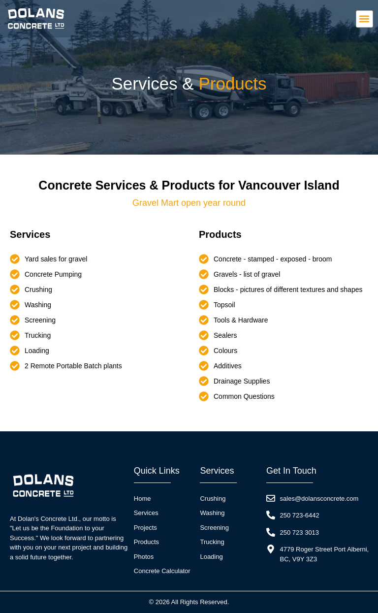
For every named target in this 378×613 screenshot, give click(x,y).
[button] (364, 19)
